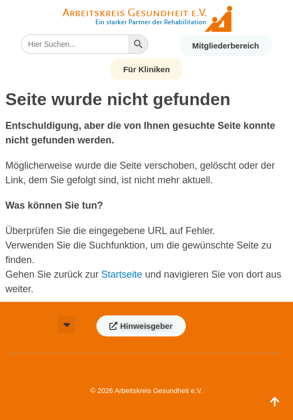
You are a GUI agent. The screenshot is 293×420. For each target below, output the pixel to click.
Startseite (121, 274)
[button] (66, 324)
